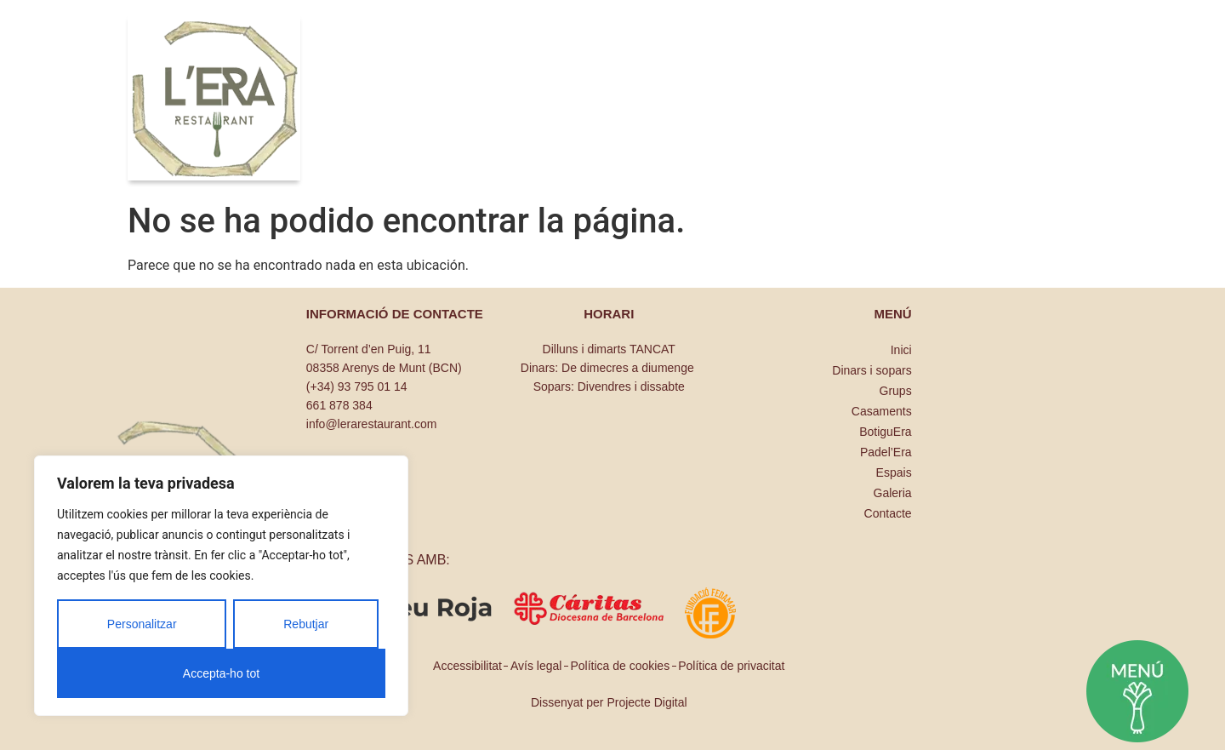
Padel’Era (886, 452)
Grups (896, 391)
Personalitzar (142, 624)
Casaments (882, 411)
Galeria (893, 493)
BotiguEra (885, 431)
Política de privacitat (731, 666)
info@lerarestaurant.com (371, 424)
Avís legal (535, 666)
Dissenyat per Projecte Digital (609, 702)
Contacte (888, 513)
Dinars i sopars (871, 370)
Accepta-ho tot (221, 673)
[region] (221, 585)
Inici (901, 350)
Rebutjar (305, 624)
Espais (894, 472)
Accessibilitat (467, 666)
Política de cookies (619, 666)
